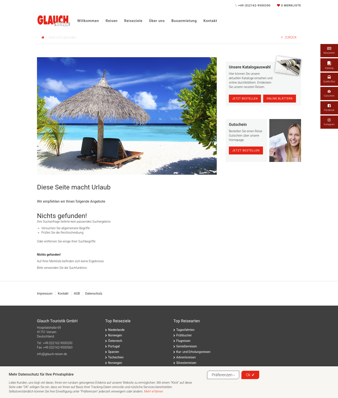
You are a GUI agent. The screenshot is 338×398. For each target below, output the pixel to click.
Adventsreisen (186, 357)
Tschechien (116, 357)
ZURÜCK (289, 37)
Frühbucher (184, 335)
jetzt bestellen (246, 150)
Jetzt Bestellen (245, 98)
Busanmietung (184, 21)
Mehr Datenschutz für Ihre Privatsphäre (41, 374)
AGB (77, 293)
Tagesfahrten (185, 330)
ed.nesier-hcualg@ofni (52, 354)
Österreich (115, 341)
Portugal (114, 346)
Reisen (112, 21)
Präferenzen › (223, 374)
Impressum (44, 293)
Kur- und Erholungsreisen (193, 352)
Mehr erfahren (153, 391)
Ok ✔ (250, 374)
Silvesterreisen (186, 363)
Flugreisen (183, 341)
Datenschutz (93, 293)
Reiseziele (133, 21)
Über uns (157, 21)
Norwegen (115, 335)
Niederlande (116, 330)
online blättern (279, 98)
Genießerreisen (186, 346)
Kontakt (210, 21)
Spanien (113, 352)
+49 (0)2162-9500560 (57, 347)
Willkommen (88, 21)
